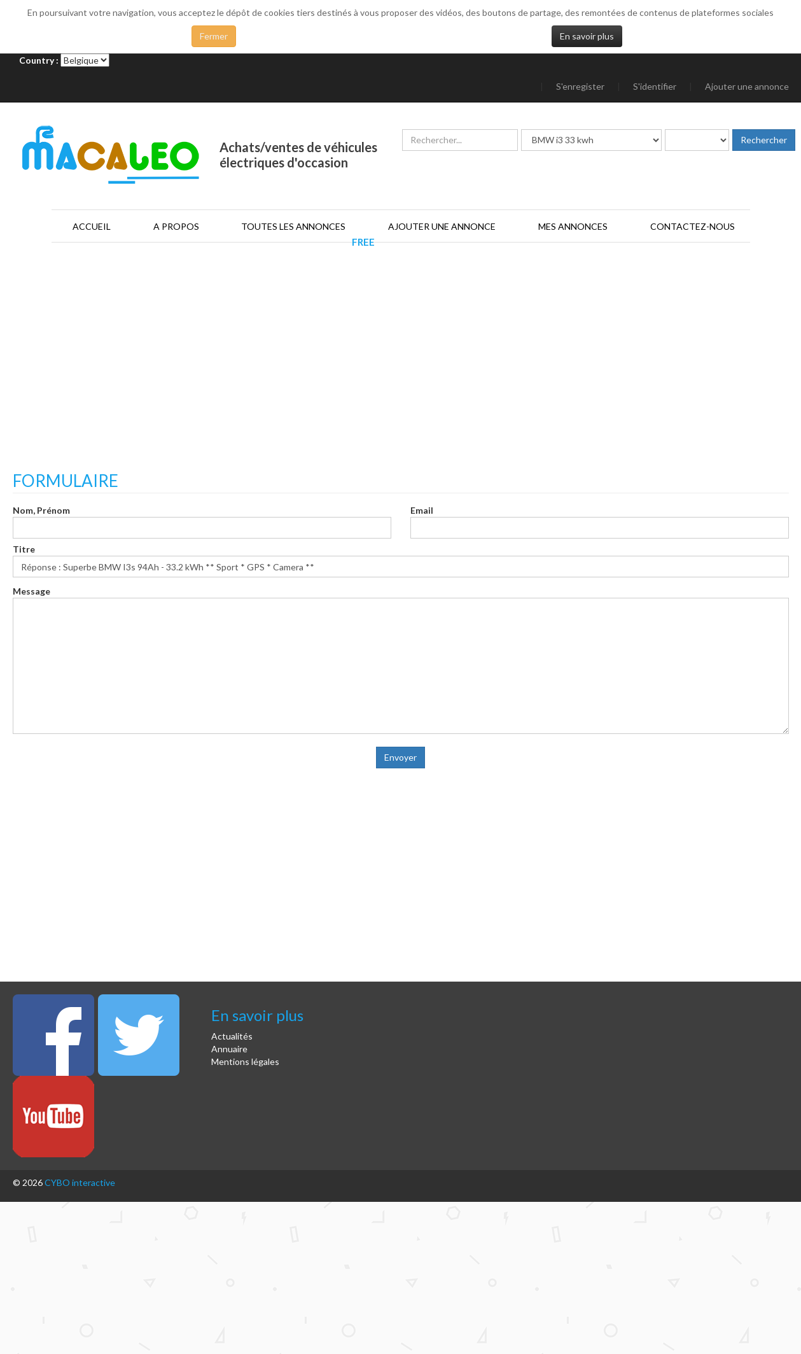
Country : (39, 60)
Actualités (232, 1036)
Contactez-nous (692, 226)
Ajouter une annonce (747, 86)
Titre (24, 549)
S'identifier (654, 86)
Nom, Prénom (41, 510)
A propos (176, 226)
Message (31, 591)
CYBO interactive (80, 1182)
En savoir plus (587, 36)
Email (421, 510)
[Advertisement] (401, 370)
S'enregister (580, 86)
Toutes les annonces (293, 226)
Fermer (214, 36)
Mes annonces (573, 226)
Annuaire (229, 1048)
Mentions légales (245, 1061)
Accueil (92, 226)
